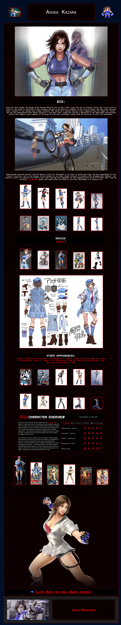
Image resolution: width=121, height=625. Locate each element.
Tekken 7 (37, 360)
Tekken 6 (68, 358)
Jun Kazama (51, 422)
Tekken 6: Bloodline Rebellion (86, 358)
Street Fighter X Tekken (66, 362)
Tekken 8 (71, 360)
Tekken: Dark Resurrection (52, 358)
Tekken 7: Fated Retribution (54, 360)
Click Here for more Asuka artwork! (64, 592)
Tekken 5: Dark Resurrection (28, 358)
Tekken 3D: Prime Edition (87, 360)
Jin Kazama (32, 179)
